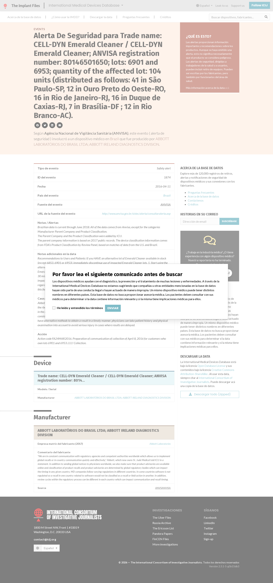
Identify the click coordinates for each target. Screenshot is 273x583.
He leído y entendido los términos (80, 308)
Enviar (112, 308)
